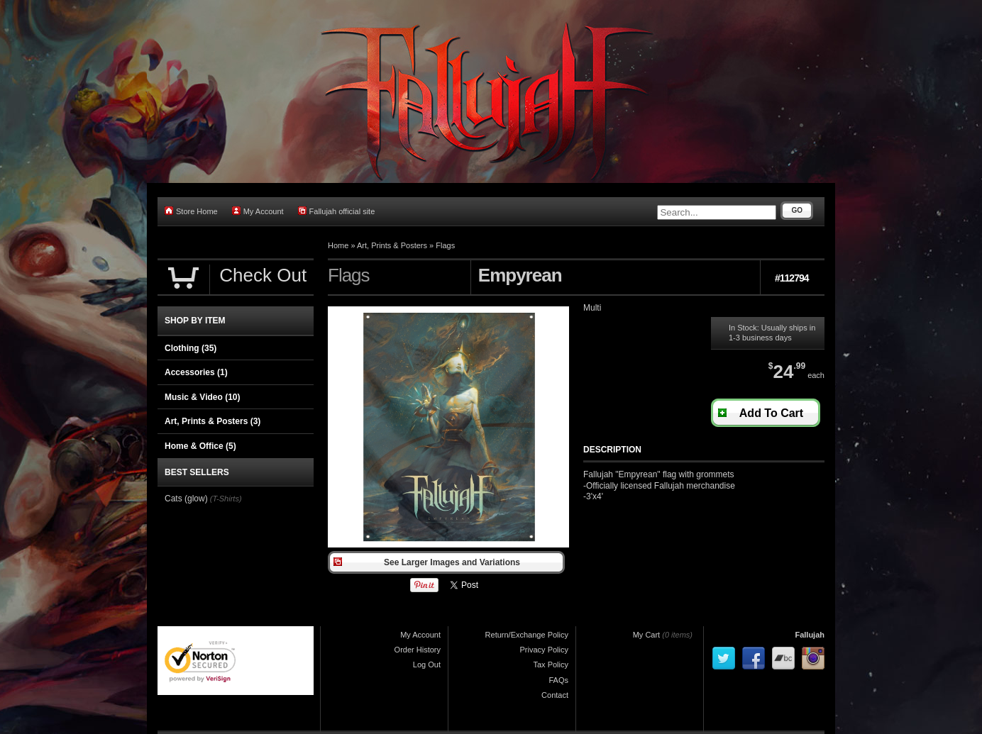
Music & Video (202, 397)
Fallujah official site (336, 211)
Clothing (190, 348)
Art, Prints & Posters (392, 245)
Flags (445, 245)
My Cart (647, 634)
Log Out (427, 664)
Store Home (191, 211)
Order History (418, 649)
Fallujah (809, 634)
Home (338, 245)
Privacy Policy (544, 649)
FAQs (558, 680)
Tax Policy (550, 664)
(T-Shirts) (226, 498)
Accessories (196, 372)
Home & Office (200, 446)
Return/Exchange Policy (526, 634)
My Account (258, 211)
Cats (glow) (186, 499)
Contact (554, 695)
